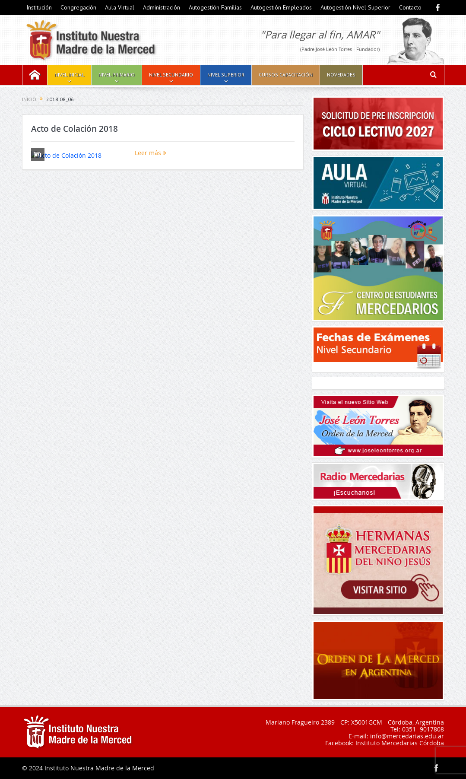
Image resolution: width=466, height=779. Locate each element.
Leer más (150, 153)
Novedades (341, 74)
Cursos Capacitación (286, 74)
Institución (39, 7)
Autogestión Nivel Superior (355, 7)
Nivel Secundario (171, 74)
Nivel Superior (225, 74)
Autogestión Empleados (281, 7)
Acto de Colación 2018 (74, 128)
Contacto (410, 7)
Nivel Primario (116, 74)
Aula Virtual (119, 7)
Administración (161, 7)
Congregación (78, 7)
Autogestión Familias (215, 7)
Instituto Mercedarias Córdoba (399, 743)
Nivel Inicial (69, 74)
